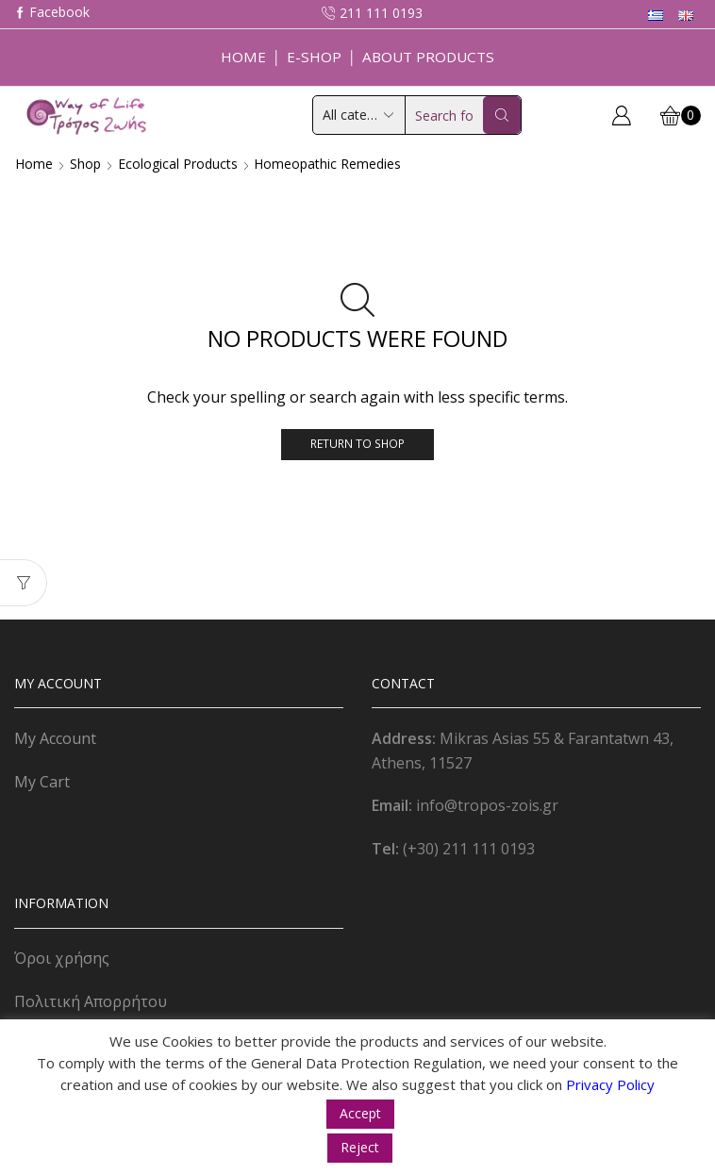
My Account (55, 738)
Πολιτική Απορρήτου (90, 1001)
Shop (85, 164)
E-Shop (314, 56)
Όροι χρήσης (61, 958)
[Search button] (502, 115)
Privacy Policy (610, 1084)
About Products (428, 56)
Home (243, 56)
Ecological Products (178, 164)
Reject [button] (360, 1147)
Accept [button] (360, 1113)
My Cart (42, 781)
